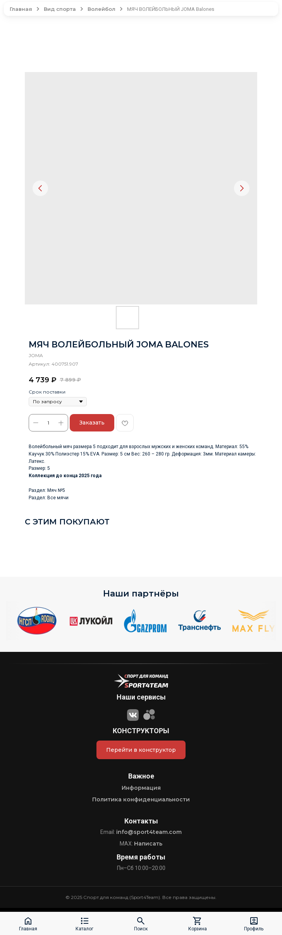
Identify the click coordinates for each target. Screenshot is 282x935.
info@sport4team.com (149, 831)
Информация (141, 787)
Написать (148, 843)
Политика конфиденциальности (141, 799)
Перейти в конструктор (141, 749)
